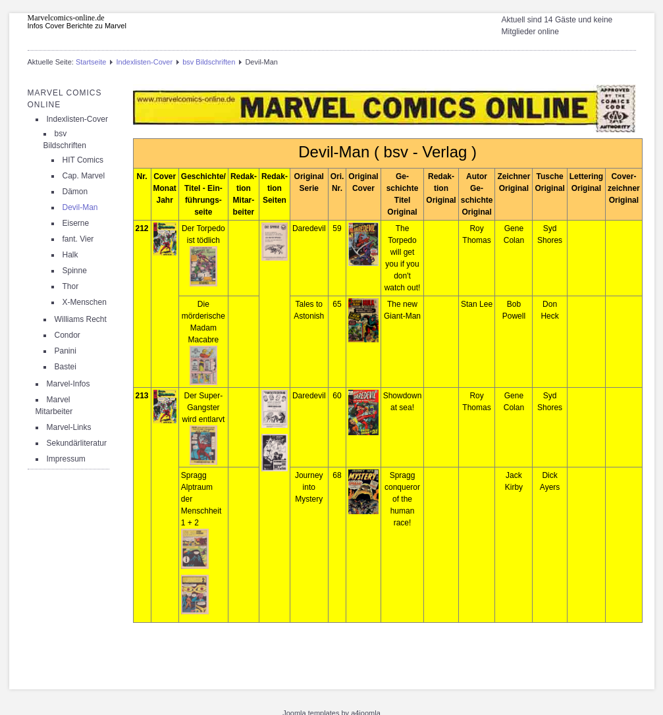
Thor (71, 286)
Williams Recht (81, 319)
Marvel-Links (69, 427)
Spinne (75, 270)
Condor (67, 335)
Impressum (66, 458)
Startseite (91, 62)
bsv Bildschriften (208, 62)
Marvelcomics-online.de (66, 17)
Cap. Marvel (84, 175)
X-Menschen (85, 302)
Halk (70, 254)
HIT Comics (83, 160)
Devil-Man (80, 207)
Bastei (65, 366)
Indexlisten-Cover (144, 62)
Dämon (75, 191)
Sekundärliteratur (77, 443)
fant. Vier (78, 239)
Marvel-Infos (68, 383)
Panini (65, 351)
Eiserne (76, 223)
